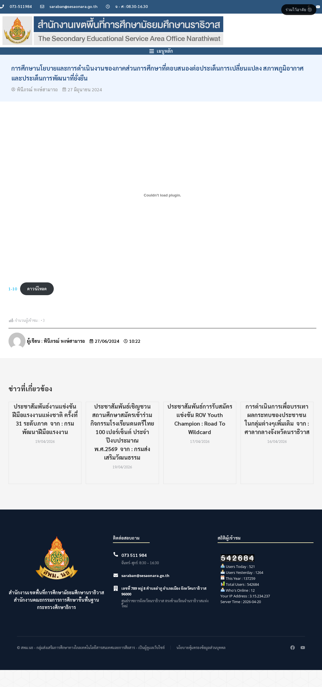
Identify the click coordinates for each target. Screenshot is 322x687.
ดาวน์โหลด (37, 305)
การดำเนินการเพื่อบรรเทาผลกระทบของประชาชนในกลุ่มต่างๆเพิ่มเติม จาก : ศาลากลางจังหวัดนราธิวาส (277, 436)
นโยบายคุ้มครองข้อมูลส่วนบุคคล (201, 664)
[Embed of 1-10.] (162, 212)
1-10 (12, 305)
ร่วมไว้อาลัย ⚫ (298, 9)
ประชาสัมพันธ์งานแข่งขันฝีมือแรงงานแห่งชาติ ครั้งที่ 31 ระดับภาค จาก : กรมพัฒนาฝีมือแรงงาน (45, 436)
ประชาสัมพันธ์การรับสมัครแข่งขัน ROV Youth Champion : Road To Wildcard (199, 436)
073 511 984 (134, 572)
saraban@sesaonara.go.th (145, 592)
